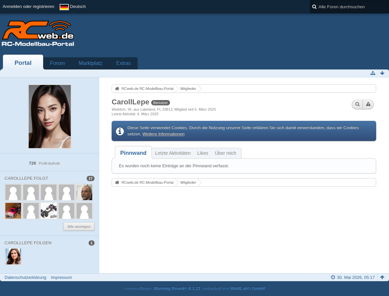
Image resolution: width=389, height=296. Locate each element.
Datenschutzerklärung (25, 277)
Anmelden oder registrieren (28, 6)
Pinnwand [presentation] (133, 153)
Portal (23, 63)
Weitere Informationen (164, 133)
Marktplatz (90, 63)
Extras (123, 63)
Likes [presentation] (202, 153)
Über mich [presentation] (225, 153)
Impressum (61, 277)
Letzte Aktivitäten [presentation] (173, 153)
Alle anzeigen (79, 227)
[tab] (133, 153)
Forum (57, 63)
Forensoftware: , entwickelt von (194, 288)
